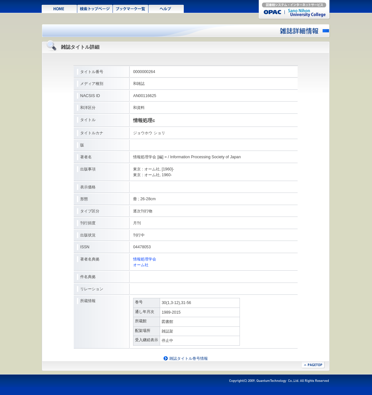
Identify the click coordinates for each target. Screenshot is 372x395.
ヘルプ (166, 8)
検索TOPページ (95, 8)
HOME (59, 8)
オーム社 (140, 265)
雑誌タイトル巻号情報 (188, 358)
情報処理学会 (144, 259)
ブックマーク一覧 (130, 8)
